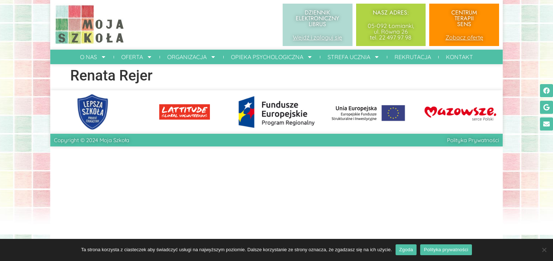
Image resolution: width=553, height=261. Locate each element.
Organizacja (191, 57)
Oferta (136, 57)
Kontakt (459, 57)
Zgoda (406, 249)
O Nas (93, 57)
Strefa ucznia (354, 57)
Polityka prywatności (446, 249)
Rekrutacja (412, 57)
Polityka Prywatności (473, 140)
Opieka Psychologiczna (272, 57)
